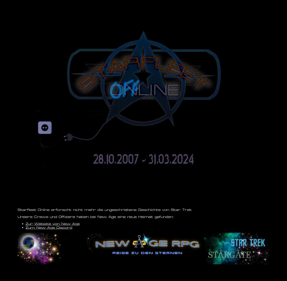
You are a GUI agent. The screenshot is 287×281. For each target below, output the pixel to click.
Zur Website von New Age (53, 224)
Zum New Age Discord (49, 227)
